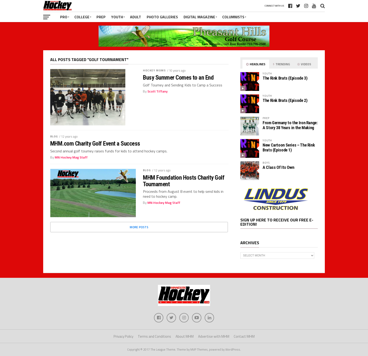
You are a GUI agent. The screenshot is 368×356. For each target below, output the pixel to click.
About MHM (185, 336)
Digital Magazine (199, 17)
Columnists (233, 17)
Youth (117, 17)
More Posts (139, 227)
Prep (101, 17)
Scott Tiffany (157, 91)
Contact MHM (244, 336)
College (81, 17)
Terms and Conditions (154, 336)
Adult (135, 17)
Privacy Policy (123, 336)
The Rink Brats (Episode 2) (285, 100)
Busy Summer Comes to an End (178, 77)
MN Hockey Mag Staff (71, 157)
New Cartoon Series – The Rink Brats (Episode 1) (289, 147)
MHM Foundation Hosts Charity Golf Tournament (183, 180)
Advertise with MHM (213, 336)
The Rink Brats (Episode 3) (285, 78)
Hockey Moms (154, 70)
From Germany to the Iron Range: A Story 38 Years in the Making (290, 125)
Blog (54, 136)
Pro (63, 17)
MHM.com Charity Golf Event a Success (95, 143)
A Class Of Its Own (278, 167)
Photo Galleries (162, 17)
